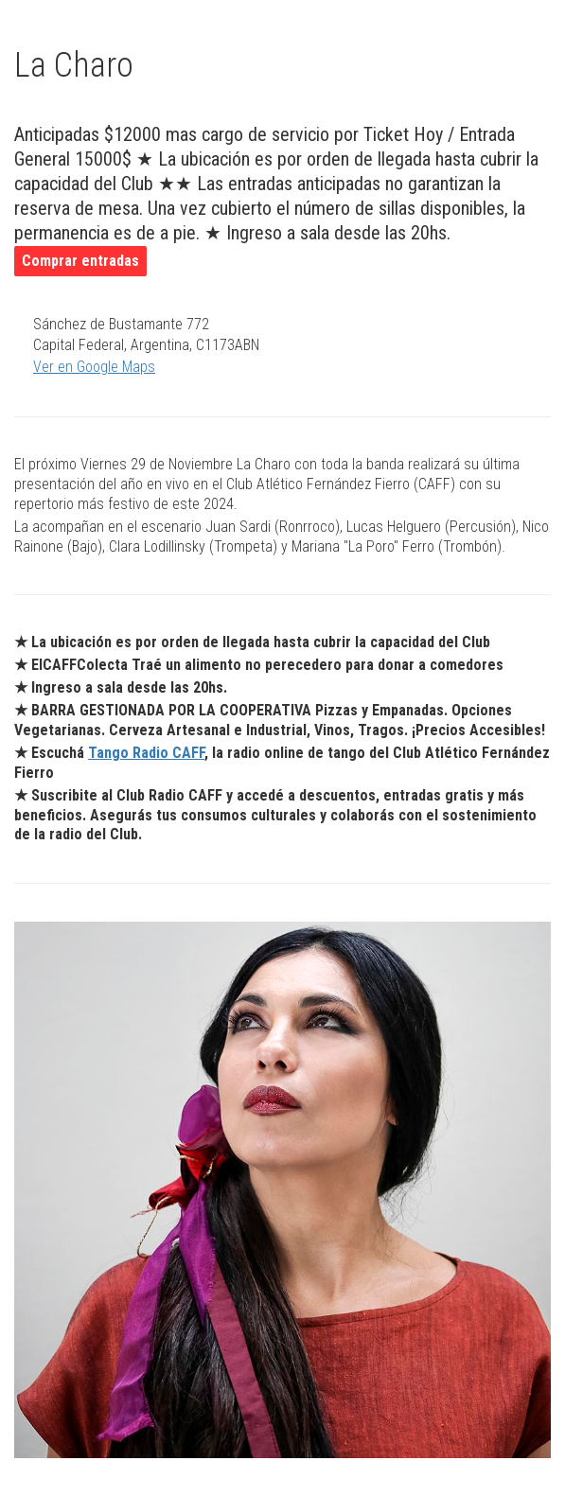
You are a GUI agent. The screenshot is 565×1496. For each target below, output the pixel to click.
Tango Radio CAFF (146, 753)
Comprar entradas (80, 261)
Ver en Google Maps (94, 367)
